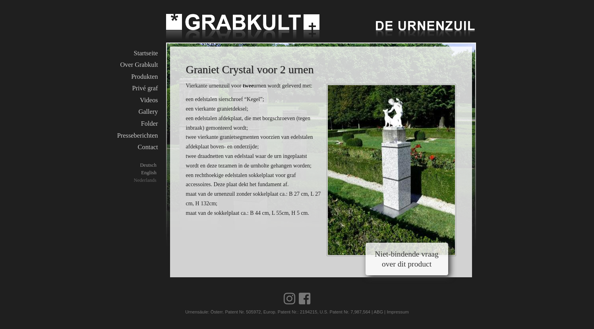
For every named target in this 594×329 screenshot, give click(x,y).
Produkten (144, 76)
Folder (149, 123)
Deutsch (148, 165)
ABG (378, 312)
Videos (149, 100)
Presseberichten (137, 135)
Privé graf (145, 88)
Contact (148, 147)
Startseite (146, 53)
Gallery (148, 111)
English (148, 172)
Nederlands (145, 180)
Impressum (397, 312)
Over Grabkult (139, 64)
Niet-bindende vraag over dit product (407, 259)
